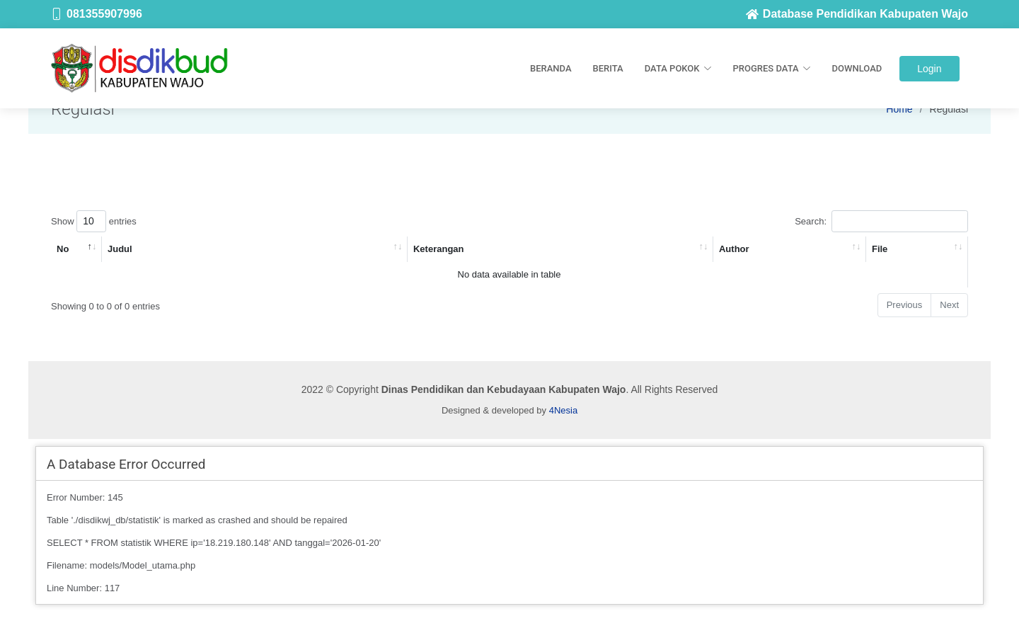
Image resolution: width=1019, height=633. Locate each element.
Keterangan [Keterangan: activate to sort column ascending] (438, 249)
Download (857, 68)
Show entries (94, 221)
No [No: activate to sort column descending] (63, 249)
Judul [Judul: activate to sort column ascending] (120, 249)
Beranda (551, 68)
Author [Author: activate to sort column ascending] (734, 249)
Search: (881, 221)
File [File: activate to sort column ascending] (879, 249)
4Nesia (563, 410)
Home (899, 109)
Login (929, 68)
